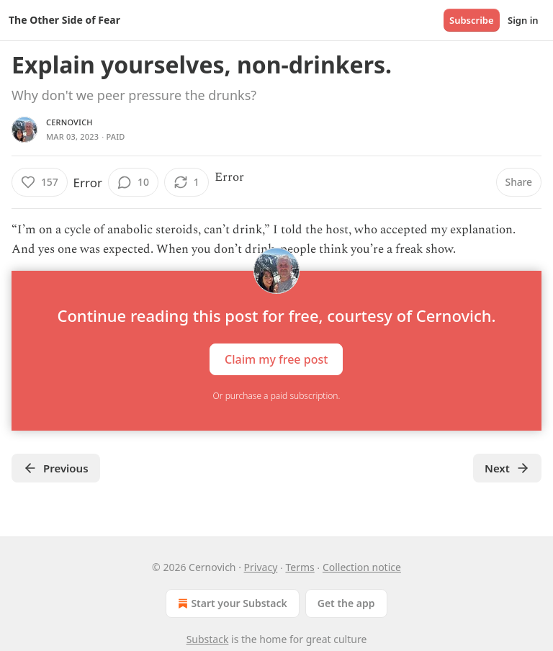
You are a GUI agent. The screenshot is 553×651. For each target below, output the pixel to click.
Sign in (523, 20)
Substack (207, 639)
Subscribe (471, 20)
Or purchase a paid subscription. (277, 396)
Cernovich (69, 122)
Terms (299, 567)
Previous (56, 468)
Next (507, 468)
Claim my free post (276, 359)
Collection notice (362, 567)
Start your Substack (231, 603)
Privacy (261, 567)
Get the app (346, 603)
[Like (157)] (40, 182)
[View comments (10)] (133, 182)
